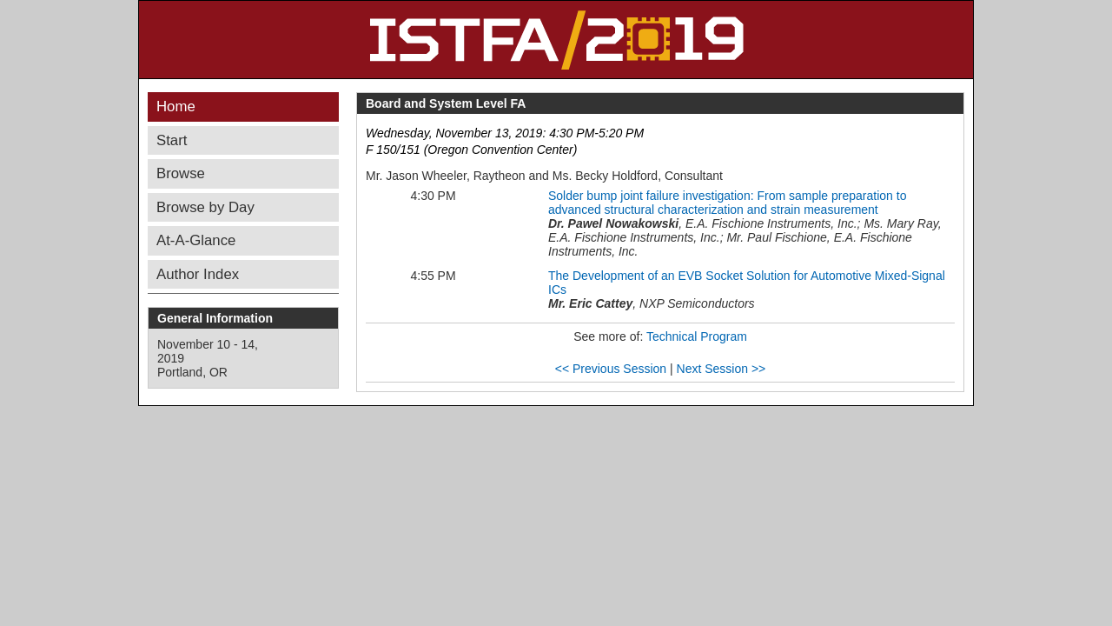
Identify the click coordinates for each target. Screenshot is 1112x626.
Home (175, 106)
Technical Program (696, 336)
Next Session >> (721, 369)
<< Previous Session (610, 369)
